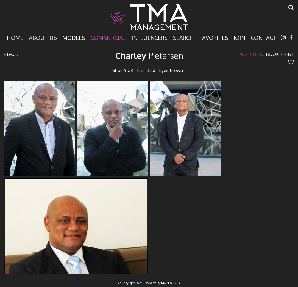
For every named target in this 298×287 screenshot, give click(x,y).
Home (15, 37)
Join (239, 37)
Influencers (150, 37)
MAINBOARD (170, 283)
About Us (43, 37)
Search (183, 37)
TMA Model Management (149, 17)
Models (73, 37)
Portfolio (251, 54)
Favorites (213, 37)
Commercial (108, 37)
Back (11, 54)
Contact (264, 37)
